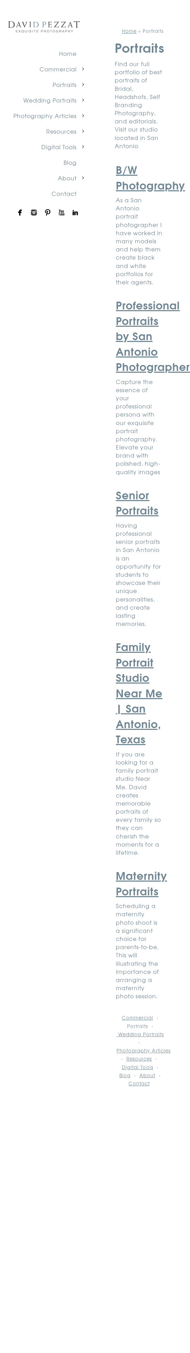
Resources (61, 131)
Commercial (58, 69)
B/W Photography (150, 177)
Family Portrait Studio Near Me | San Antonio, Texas (139, 692)
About (67, 178)
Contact (64, 193)
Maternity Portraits (141, 883)
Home (68, 53)
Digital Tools (59, 147)
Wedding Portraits (50, 100)
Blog (70, 162)
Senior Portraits (137, 502)
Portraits (65, 84)
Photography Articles (45, 115)
